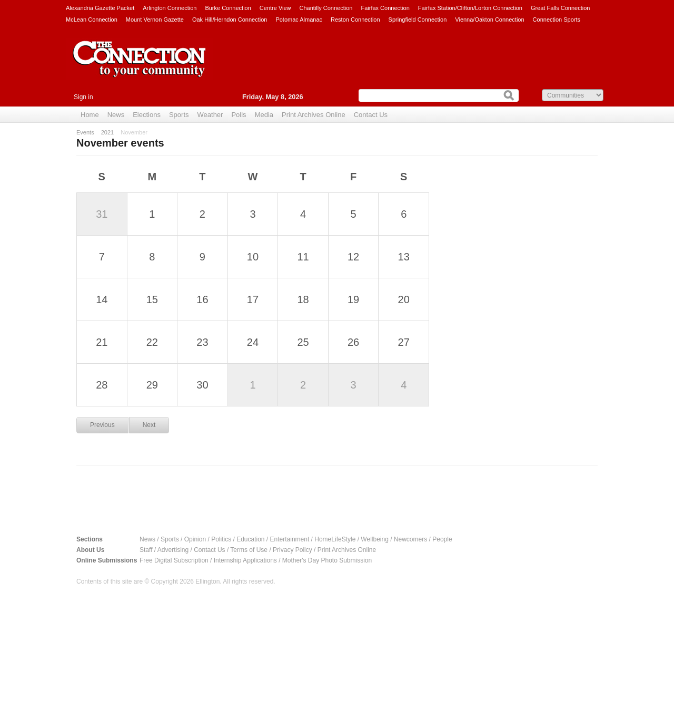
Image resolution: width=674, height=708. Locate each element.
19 (353, 299)
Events (85, 132)
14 (101, 299)
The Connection (139, 67)
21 (101, 342)
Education (250, 539)
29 (152, 385)
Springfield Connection (418, 19)
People (442, 539)
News (116, 115)
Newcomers (410, 539)
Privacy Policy (292, 550)
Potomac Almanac (298, 19)
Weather (210, 115)
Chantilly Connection (326, 8)
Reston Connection (355, 19)
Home (90, 115)
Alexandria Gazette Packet (100, 8)
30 (202, 385)
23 (202, 342)
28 (101, 385)
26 (353, 342)
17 (253, 299)
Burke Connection (228, 8)
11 (303, 257)
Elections (147, 115)
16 (202, 299)
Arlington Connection (169, 8)
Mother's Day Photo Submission (327, 560)
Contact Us (371, 115)
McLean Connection (91, 19)
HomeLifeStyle (334, 539)
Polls (238, 115)
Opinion (195, 539)
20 (404, 299)
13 (404, 257)
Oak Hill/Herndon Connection (229, 19)
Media (264, 115)
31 (101, 214)
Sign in (83, 97)
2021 (107, 132)
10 (253, 257)
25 (303, 342)
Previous (102, 425)
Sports (179, 115)
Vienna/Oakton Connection (489, 19)
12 (353, 257)
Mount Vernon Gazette (155, 19)
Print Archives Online (313, 115)
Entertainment (290, 539)
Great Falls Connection (560, 8)
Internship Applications (245, 560)
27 (404, 342)
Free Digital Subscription (174, 560)
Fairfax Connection (385, 8)
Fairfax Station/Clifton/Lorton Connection (470, 8)
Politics (221, 539)
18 (303, 299)
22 (152, 342)
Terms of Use (248, 550)
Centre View (275, 8)
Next (149, 425)
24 (253, 342)
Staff (146, 550)
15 (152, 299)
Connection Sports (557, 19)
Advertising (173, 550)
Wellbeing (374, 539)
